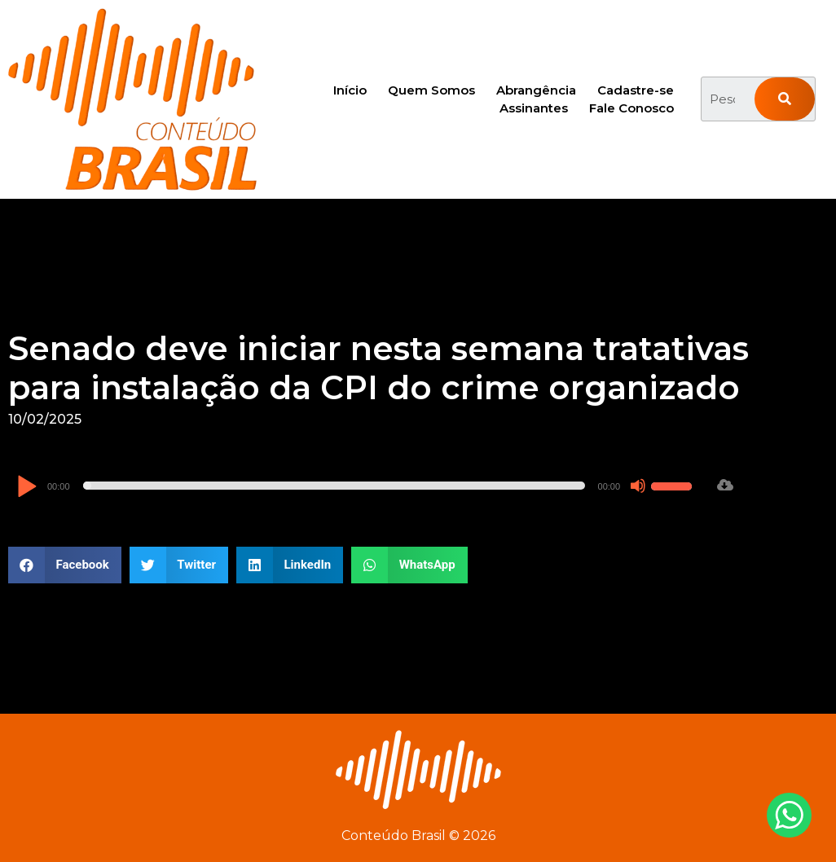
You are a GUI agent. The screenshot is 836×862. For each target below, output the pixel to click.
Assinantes (533, 108)
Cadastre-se (635, 90)
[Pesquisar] (785, 99)
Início (350, 90)
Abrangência (536, 90)
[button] (64, 565)
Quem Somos (431, 90)
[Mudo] (638, 485)
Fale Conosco (631, 108)
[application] (356, 485)
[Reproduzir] (26, 487)
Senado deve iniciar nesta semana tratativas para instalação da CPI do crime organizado (378, 367)
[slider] (334, 486)
